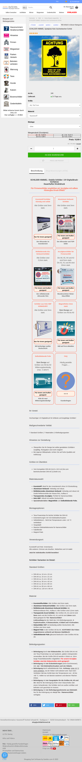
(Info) (60, 96)
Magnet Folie (38, 630)
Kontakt (45, 732)
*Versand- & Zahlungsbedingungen (55, 735)
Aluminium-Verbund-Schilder (45, 606)
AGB (4, 748)
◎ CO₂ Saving (7, 734)
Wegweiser (40, 12)
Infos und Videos (9, 738)
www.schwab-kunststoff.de (52, 744)
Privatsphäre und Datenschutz (13, 751)
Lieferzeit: (31, 97)
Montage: (31, 122)
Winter (31, 12)
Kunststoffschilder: (41, 603)
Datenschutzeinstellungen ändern (14, 753)
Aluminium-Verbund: (41, 489)
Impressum (47, 730)
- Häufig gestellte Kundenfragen (15, 744)
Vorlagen (72, 12)
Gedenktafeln (51, 12)
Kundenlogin (74, 1)
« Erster (33, 25)
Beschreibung (36, 171)
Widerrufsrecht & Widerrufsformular (15, 746)
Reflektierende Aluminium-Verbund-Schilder (50, 608)
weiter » (48, 25)
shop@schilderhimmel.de (41, 722)
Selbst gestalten (11, 12)
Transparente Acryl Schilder (44, 613)
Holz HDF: (37, 498)
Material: (31, 111)
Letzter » (56, 25)
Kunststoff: (38, 486)
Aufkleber (23, 12)
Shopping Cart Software (32, 759)
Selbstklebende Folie (41, 634)
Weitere (61, 12)
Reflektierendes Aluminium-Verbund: (48, 491)
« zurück (41, 25)
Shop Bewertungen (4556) (57, 171)
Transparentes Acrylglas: (43, 496)
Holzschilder (38, 625)
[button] (35, 705)
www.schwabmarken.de (51, 746)
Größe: (30, 101)
